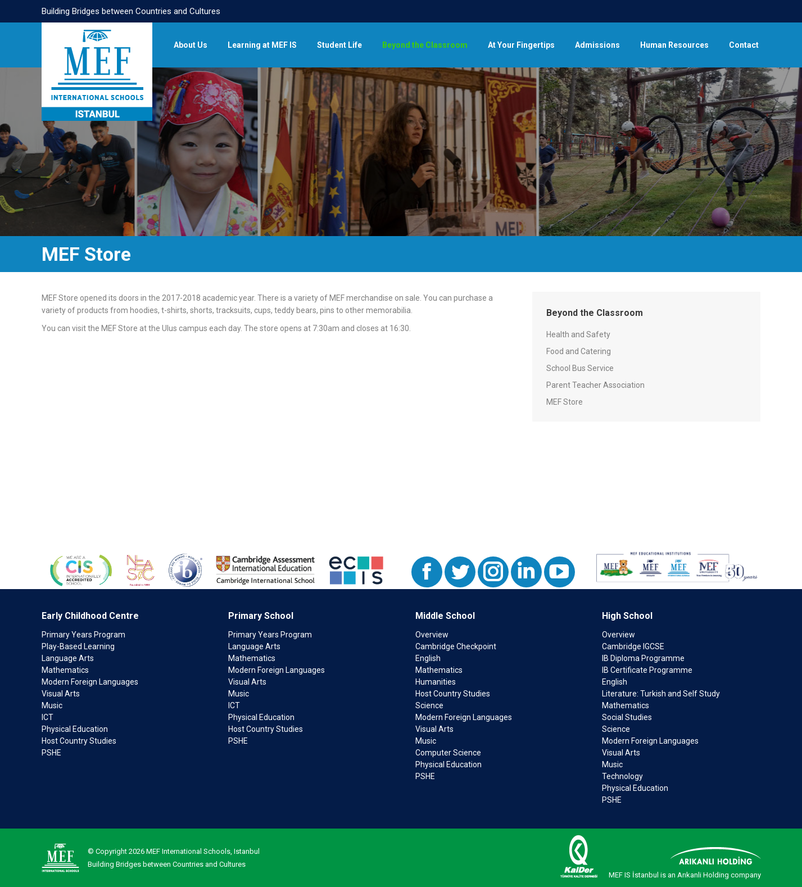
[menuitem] (190, 45)
